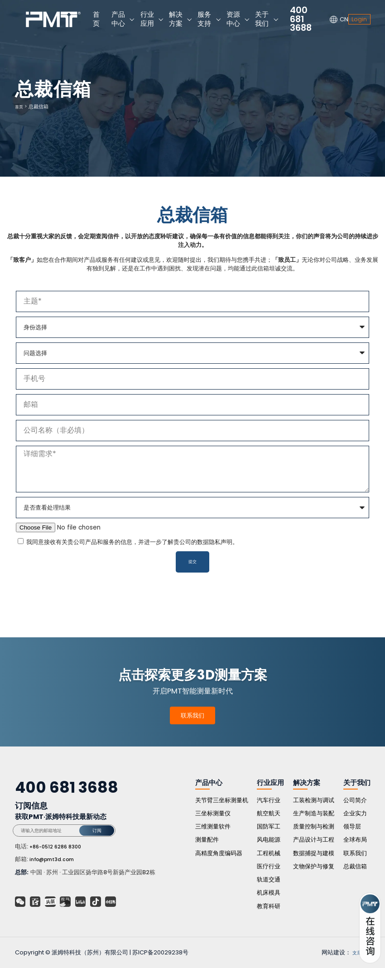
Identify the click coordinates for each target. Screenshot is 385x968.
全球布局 (355, 840)
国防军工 (268, 826)
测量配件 (207, 840)
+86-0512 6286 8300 (59, 846)
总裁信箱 (355, 866)
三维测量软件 (213, 826)
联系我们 (192, 715)
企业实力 (355, 813)
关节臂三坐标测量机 (221, 800)
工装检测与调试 (313, 800)
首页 (20, 106)
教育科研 (268, 906)
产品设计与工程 (313, 840)
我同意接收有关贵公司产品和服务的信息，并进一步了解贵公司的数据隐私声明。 (132, 542)
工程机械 (268, 853)
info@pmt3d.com (55, 859)
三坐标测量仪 (213, 813)
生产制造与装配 (313, 813)
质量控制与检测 (313, 826)
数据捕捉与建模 (313, 853)
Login (359, 19)
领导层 (352, 826)
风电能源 (268, 840)
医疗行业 (268, 866)
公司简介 (355, 800)
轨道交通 (268, 879)
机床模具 (268, 893)
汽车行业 (268, 800)
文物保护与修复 (313, 866)
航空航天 (268, 813)
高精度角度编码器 (218, 853)
